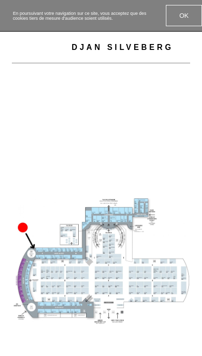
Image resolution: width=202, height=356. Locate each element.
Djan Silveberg (123, 47)
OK (184, 15)
